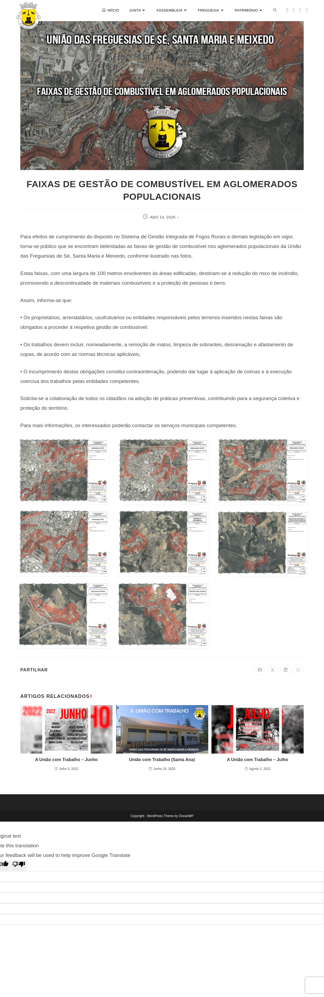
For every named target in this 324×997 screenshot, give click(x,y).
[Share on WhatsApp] (298, 670)
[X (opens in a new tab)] (287, 10)
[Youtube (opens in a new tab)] (306, 10)
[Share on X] (272, 670)
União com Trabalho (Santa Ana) (162, 759)
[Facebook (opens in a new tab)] (294, 10)
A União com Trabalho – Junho (66, 759)
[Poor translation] (18, 865)
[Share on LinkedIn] (285, 670)
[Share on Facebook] (259, 670)
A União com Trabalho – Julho (257, 759)
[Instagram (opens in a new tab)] (300, 10)
